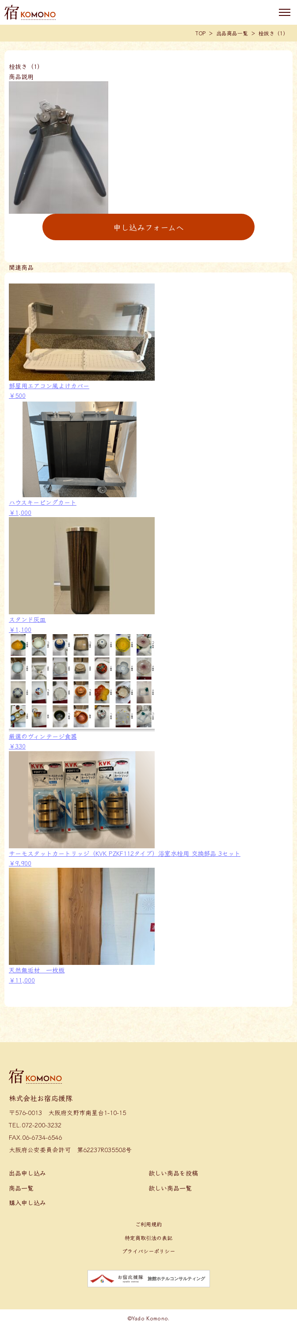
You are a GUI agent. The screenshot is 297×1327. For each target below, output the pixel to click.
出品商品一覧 (232, 33)
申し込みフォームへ (148, 227)
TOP (200, 33)
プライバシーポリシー (148, 1251)
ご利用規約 (148, 1224)
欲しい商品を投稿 (173, 1172)
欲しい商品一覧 (170, 1187)
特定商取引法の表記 (148, 1237)
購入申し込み (27, 1202)
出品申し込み (27, 1172)
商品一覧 (21, 1187)
